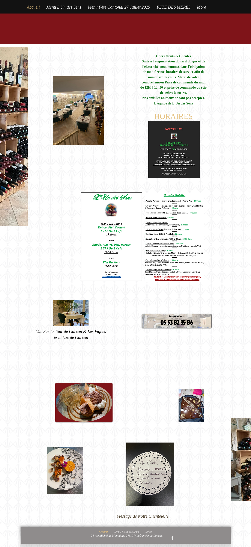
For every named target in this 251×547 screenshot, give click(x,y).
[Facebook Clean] (172, 538)
